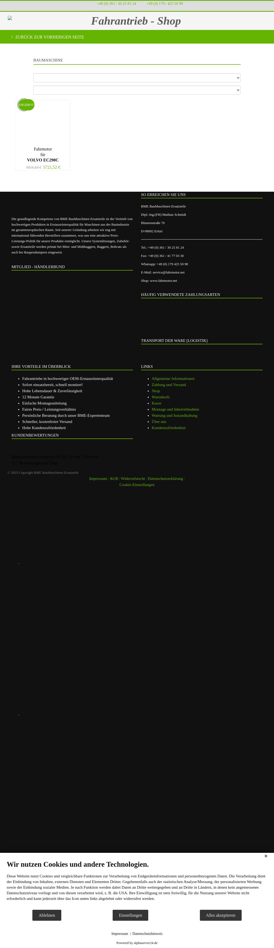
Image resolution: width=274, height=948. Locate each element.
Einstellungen (130, 915)
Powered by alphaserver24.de (136, 943)
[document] (137, 884)
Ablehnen (47, 915)
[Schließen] (266, 857)
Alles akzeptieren (220, 915)
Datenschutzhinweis (147, 934)
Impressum (120, 934)
